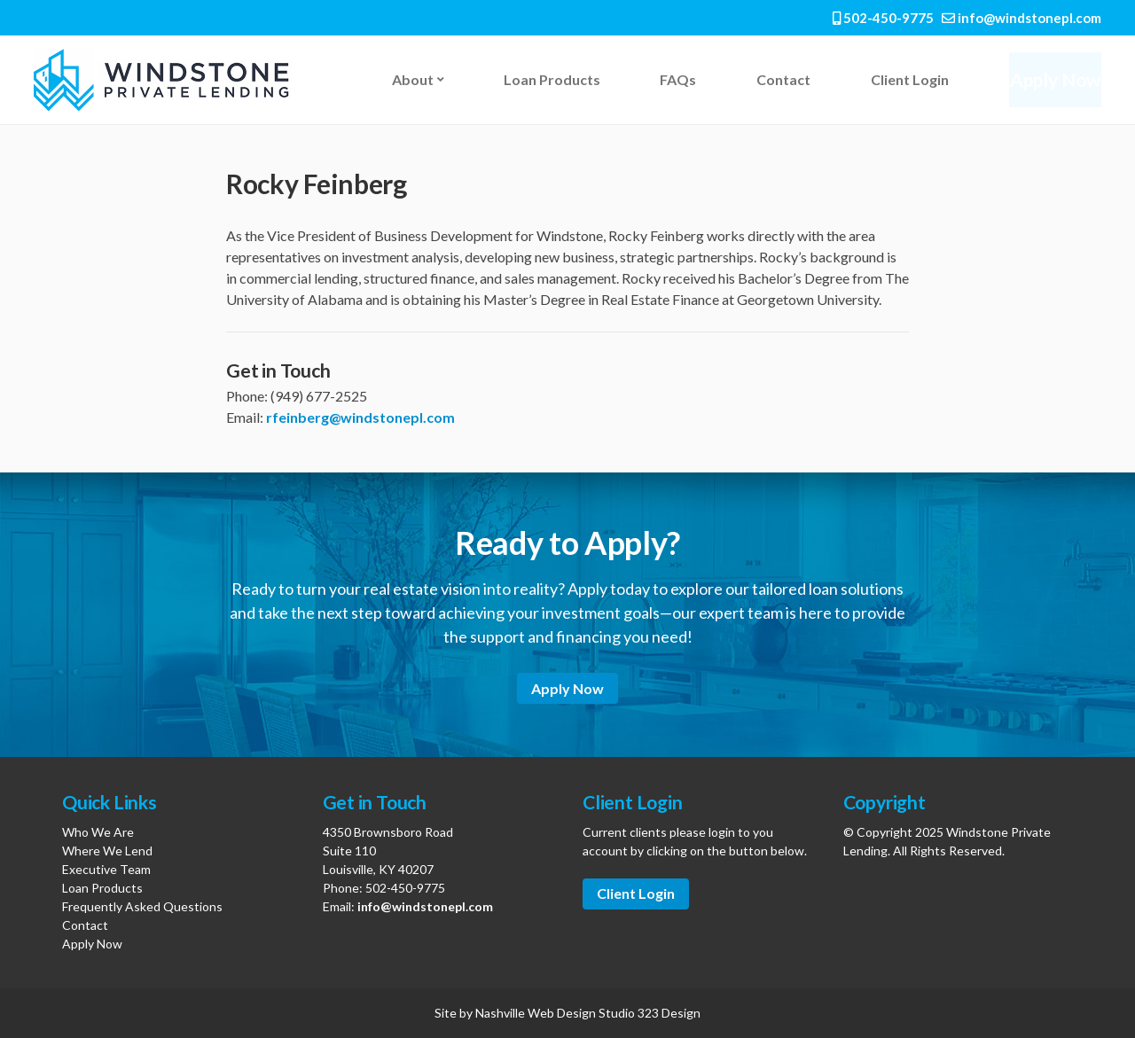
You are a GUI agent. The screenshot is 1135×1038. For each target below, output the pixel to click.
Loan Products (550, 79)
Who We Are (98, 831)
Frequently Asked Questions (142, 906)
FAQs (674, 79)
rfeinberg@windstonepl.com (360, 417)
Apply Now (1050, 79)
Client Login (903, 79)
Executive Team (106, 869)
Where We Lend (107, 850)
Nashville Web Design (535, 1012)
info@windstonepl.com (1021, 18)
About (413, 79)
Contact (778, 79)
